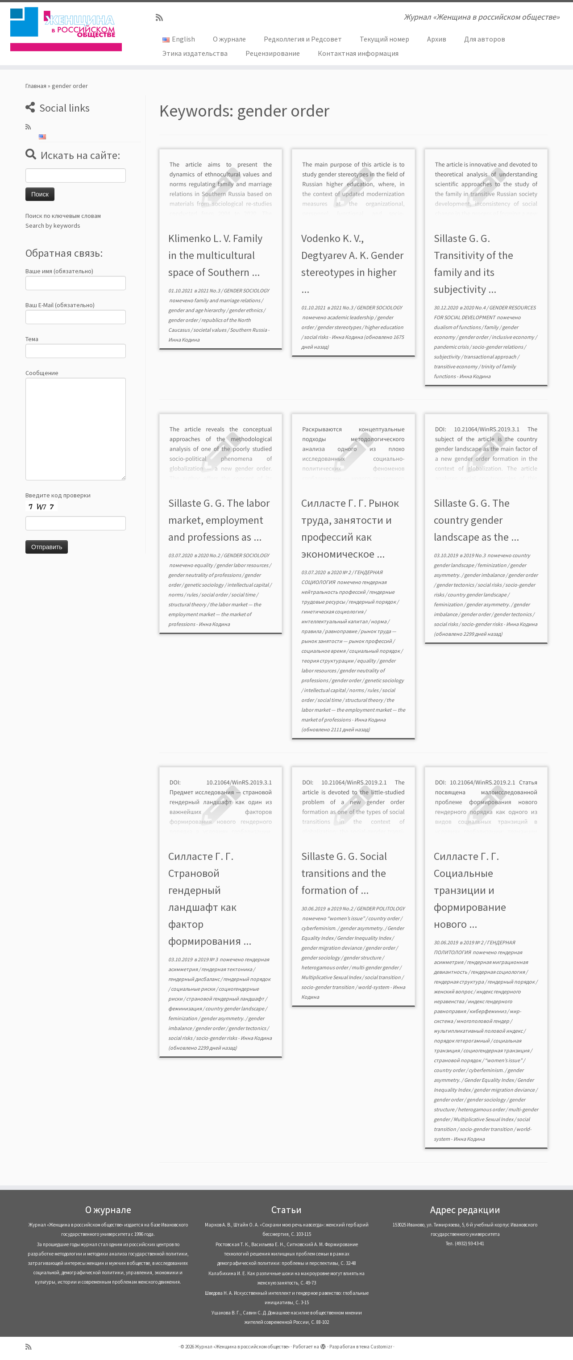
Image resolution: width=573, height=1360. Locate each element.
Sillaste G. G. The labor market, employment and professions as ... (219, 520)
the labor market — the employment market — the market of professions (214, 614)
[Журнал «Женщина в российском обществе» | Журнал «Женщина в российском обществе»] (66, 29)
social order (214, 594)
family (491, 327)
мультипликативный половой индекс (478, 1030)
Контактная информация (358, 53)
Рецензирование (272, 53)
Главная (35, 86)
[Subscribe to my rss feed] (162, 18)
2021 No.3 (209, 290)
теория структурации (327, 660)
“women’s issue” (346, 918)
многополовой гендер (483, 1021)
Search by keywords (52, 225)
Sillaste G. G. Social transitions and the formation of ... (344, 873)
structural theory (187, 604)
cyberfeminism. (319, 928)
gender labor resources (242, 565)
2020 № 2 (341, 572)
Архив (436, 38)
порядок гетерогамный (462, 1040)
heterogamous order (325, 967)
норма (379, 621)
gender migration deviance (332, 947)
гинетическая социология (332, 611)
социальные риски (193, 988)
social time (243, 594)
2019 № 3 (208, 959)
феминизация (185, 1008)
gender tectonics (455, 584)
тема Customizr (375, 1346)
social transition (383, 977)
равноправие (341, 631)
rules (193, 594)
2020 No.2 (209, 555)
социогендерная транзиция (496, 1050)
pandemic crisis (451, 346)
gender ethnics (246, 310)
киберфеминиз (488, 1011)
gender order (183, 320)
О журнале (229, 38)
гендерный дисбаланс (194, 979)
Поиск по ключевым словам (63, 216)
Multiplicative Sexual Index (331, 977)
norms (176, 594)
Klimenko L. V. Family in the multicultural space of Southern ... (215, 255)
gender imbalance (485, 575)
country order (384, 918)
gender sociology (321, 957)
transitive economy (456, 366)
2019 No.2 (342, 908)
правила (311, 631)
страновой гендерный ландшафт (225, 998)
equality (204, 565)
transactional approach (490, 356)
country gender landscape (477, 594)
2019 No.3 (474, 555)
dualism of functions (458, 327)
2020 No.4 (474, 307)
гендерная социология (498, 971)
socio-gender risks (482, 624)
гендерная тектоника (227, 969)
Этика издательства (195, 53)
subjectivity (447, 356)
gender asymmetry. (488, 604)
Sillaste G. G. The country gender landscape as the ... (476, 520)
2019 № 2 (473, 942)
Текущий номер (384, 38)
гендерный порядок (373, 601)
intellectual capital (248, 584)
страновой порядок (458, 1060)
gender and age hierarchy (197, 310)
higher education (384, 327)
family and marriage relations (227, 300)
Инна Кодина (183, 339)
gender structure (363, 957)
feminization (492, 565)
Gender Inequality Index (364, 937)
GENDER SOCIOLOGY (246, 290)
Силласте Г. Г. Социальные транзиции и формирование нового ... (470, 890)
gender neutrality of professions (205, 575)
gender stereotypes (339, 327)
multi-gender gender (375, 967)
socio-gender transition (328, 987)
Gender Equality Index (489, 1079)
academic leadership (350, 317)
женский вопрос (453, 991)
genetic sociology (204, 584)
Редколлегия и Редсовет (303, 38)
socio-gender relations (498, 346)
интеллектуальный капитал (334, 621)
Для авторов (484, 38)
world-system (374, 987)
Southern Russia (249, 329)
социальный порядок (375, 650)
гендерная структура (459, 981)
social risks (316, 337)
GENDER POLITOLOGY (381, 908)
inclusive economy (513, 337)
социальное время (323, 650)
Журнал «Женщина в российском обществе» (242, 1346)
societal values (210, 329)
